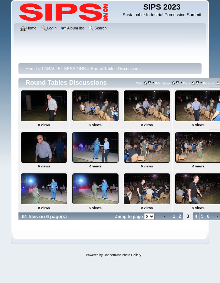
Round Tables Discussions (115, 68)
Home (31, 68)
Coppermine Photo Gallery (122, 255)
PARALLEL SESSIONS (64, 68)
